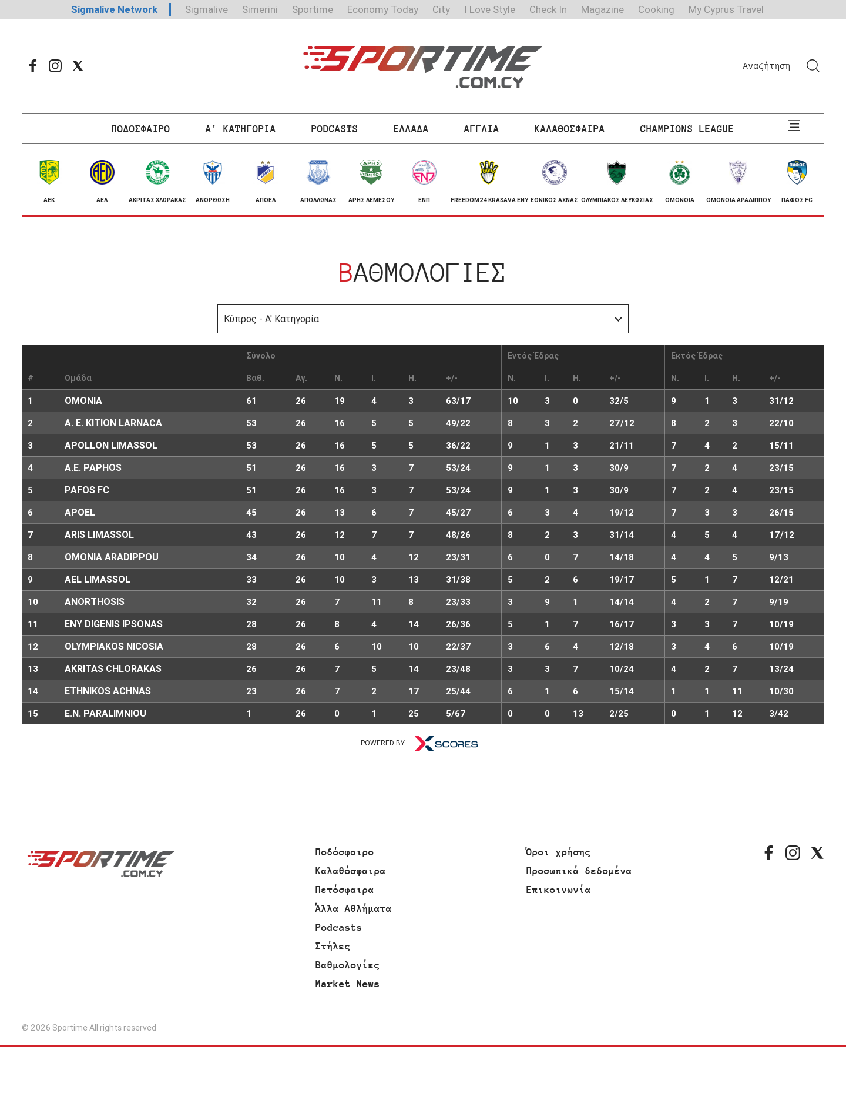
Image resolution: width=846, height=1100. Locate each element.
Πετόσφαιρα (344, 889)
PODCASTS (334, 129)
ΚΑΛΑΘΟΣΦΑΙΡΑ (570, 129)
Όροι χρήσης (558, 852)
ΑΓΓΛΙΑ (481, 129)
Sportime (312, 9)
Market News (347, 983)
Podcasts (338, 927)
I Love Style (489, 9)
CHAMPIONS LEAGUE (687, 129)
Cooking (656, 9)
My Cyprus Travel (726, 9)
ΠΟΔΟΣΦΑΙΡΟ (141, 129)
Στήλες (333, 946)
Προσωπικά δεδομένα (579, 871)
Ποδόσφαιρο (344, 852)
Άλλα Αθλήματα (353, 908)
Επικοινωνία (558, 889)
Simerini (260, 9)
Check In (548, 9)
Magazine (602, 9)
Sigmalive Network (114, 9)
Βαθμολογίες (347, 965)
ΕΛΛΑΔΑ (411, 129)
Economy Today (382, 9)
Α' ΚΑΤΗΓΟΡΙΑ (241, 129)
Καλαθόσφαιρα (350, 871)
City (441, 9)
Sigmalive (206, 9)
